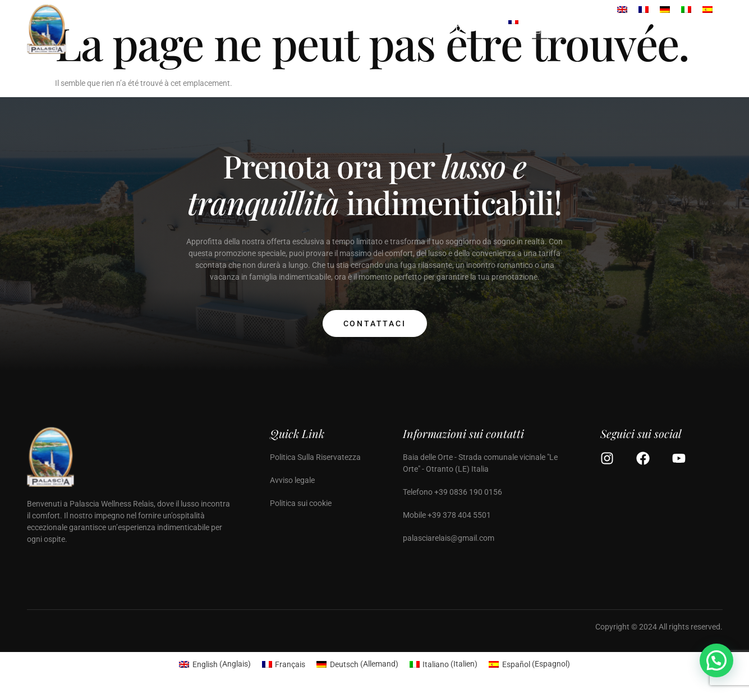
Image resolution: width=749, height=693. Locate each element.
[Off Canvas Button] (711, 29)
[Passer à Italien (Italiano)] (444, 663)
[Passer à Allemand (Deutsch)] (357, 663)
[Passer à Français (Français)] (283, 663)
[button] (716, 660)
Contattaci (374, 323)
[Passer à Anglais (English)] (214, 663)
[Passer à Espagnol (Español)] (529, 663)
